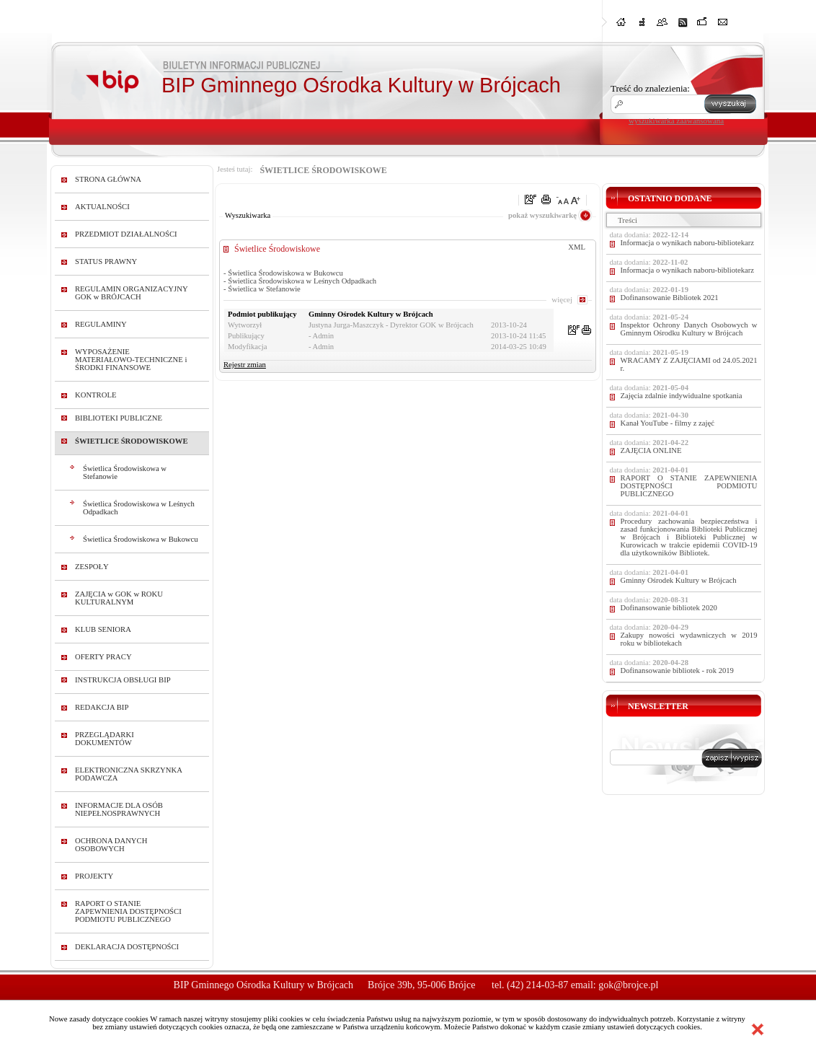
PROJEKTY (94, 876)
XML (576, 247)
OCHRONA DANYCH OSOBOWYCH (111, 845)
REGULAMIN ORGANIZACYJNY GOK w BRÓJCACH (131, 293)
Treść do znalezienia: (650, 88)
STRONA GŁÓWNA (108, 179)
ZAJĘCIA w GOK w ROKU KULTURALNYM (119, 598)
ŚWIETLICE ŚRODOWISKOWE (131, 441)
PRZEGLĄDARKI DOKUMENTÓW (104, 739)
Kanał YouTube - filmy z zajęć (667, 423)
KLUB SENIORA (103, 629)
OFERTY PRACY (103, 657)
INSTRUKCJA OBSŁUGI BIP (123, 680)
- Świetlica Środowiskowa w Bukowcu (283, 273)
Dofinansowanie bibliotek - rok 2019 (677, 670)
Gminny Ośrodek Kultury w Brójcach (679, 580)
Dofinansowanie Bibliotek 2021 (670, 298)
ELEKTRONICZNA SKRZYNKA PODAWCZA (128, 774)
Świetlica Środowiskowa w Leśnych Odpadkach (139, 508)
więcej (561, 299)
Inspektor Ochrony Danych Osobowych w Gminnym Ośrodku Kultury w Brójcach (689, 329)
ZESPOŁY (92, 567)
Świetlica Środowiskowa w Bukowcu (140, 539)
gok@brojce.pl (628, 985)
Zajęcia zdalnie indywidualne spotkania (681, 396)
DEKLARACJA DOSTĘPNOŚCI (127, 947)
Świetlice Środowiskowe (277, 249)
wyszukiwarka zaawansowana (676, 120)
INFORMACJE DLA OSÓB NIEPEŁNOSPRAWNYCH (119, 809)
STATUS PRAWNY (106, 261)
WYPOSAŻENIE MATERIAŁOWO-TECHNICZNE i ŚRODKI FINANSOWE (131, 359)
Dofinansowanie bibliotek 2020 (669, 608)
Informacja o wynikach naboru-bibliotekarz (688, 243)
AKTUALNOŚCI (102, 207)
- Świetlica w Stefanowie (262, 289)
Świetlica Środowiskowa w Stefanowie (125, 472)
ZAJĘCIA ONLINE (651, 450)
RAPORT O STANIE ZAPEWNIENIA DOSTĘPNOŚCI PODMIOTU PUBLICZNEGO (128, 911)
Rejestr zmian (244, 365)
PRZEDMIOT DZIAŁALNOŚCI (126, 234)
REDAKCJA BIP (101, 707)
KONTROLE (95, 395)
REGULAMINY (101, 324)
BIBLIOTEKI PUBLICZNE (118, 418)
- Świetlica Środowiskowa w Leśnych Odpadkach (299, 281)
